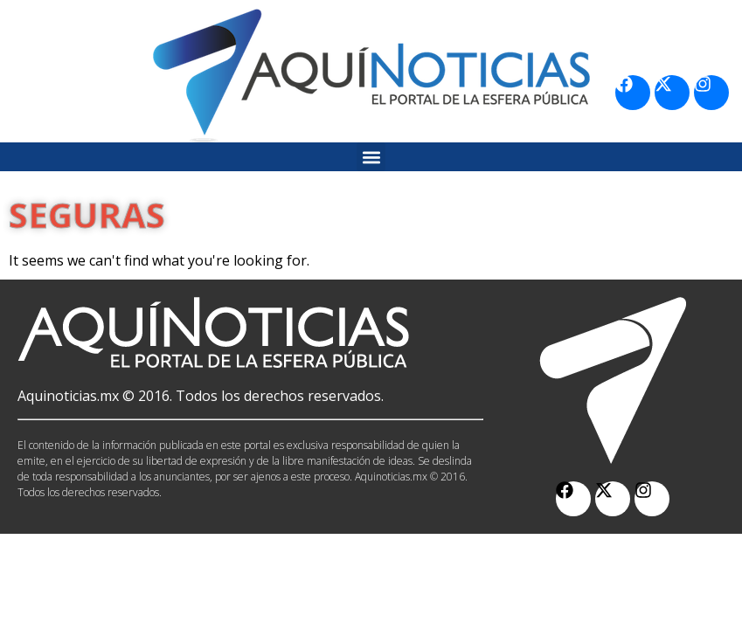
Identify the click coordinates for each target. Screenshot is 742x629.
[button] (371, 156)
